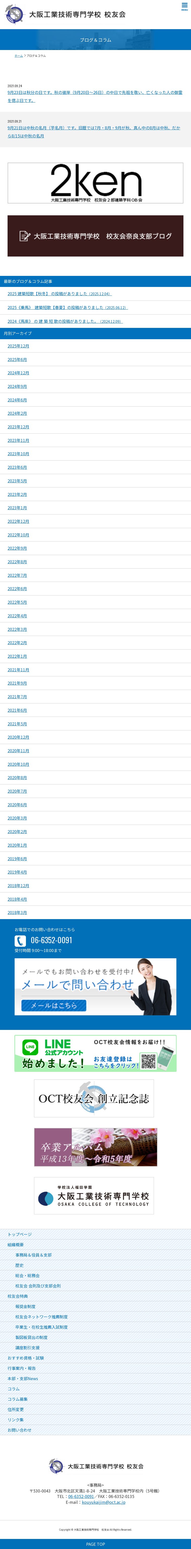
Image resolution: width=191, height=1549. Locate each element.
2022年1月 (17, 656)
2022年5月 (17, 602)
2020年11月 (18, 750)
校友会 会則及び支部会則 (38, 1286)
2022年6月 (17, 588)
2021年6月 (17, 710)
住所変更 (16, 1409)
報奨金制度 (25, 1306)
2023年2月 (17, 494)
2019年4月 (17, 872)
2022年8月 (17, 562)
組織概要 (16, 1244)
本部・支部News (23, 1378)
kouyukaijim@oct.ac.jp (103, 1502)
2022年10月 (18, 535)
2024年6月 (17, 400)
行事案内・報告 (22, 1368)
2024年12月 (18, 373)
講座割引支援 (27, 1347)
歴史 (19, 1265)
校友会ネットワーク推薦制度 (41, 1317)
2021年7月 (17, 696)
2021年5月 (17, 724)
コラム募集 (18, 1399)
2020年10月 (18, 764)
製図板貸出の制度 (31, 1337)
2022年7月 (17, 575)
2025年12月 (18, 346)
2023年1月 (17, 508)
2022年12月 (18, 521)
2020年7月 (17, 791)
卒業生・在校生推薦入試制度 (41, 1327)
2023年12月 (18, 427)
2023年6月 (17, 467)
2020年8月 (17, 777)
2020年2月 (17, 831)
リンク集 (16, 1420)
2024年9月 (17, 386)
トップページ (20, 1234)
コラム (14, 1389)
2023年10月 (18, 454)
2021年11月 (18, 670)
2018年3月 (17, 912)
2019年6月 (17, 859)
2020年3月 (17, 818)
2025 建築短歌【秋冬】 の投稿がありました (60, 293)
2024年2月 (17, 413)
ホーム (19, 56)
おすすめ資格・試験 (26, 1358)
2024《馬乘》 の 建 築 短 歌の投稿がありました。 (65, 321)
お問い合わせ (20, 1430)
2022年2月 (17, 642)
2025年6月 (17, 359)
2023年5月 (17, 481)
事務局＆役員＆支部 (33, 1255)
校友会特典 (18, 1296)
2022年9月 (17, 548)
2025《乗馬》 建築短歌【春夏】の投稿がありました (68, 307)
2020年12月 (18, 737)
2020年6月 (17, 805)
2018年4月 (17, 899)
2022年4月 (17, 616)
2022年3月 (17, 629)
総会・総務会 (27, 1275)
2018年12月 (18, 885)
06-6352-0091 (81, 1496)
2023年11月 (18, 440)
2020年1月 (17, 845)
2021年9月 (17, 683)
